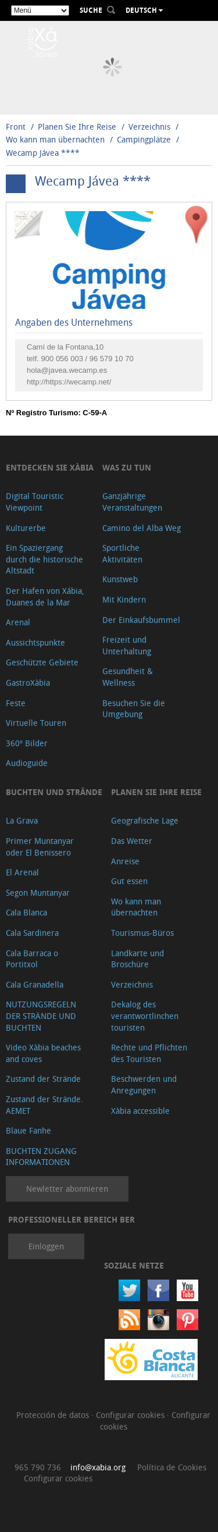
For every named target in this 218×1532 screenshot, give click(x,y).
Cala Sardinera (32, 932)
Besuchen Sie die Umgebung (133, 708)
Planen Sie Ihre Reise (77, 126)
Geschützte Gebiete (42, 662)
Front (16, 126)
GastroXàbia (28, 682)
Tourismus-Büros (142, 932)
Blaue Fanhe (28, 1130)
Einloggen (46, 1246)
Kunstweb (120, 579)
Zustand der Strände (43, 1078)
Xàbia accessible (140, 1110)
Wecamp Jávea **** (43, 152)
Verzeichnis (150, 126)
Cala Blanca (26, 912)
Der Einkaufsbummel (141, 619)
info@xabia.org (98, 1467)
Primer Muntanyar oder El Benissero (40, 846)
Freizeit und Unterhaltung (126, 645)
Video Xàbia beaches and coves (43, 1053)
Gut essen (129, 880)
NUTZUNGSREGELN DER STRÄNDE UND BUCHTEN (41, 1015)
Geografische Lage (144, 820)
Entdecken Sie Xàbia (50, 467)
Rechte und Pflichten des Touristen (149, 1053)
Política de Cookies (171, 1467)
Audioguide (27, 762)
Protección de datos (53, 1414)
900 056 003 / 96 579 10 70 (87, 358)
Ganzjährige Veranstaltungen (132, 501)
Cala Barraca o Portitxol (32, 958)
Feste (16, 702)
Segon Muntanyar (38, 892)
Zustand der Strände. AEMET (44, 1104)
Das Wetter (131, 840)
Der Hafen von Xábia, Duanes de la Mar (45, 596)
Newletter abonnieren (67, 1188)
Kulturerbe (26, 527)
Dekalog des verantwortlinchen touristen (144, 1015)
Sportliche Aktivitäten (122, 553)
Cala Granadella (34, 984)
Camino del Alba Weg (141, 527)
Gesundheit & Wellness (127, 676)
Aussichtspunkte (35, 642)
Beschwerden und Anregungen (144, 1084)
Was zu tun (126, 467)
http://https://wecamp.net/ (69, 381)
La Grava (22, 820)
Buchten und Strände (54, 791)
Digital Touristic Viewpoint (34, 501)
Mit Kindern (124, 599)
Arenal (18, 622)
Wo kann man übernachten (55, 139)
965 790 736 (38, 1467)
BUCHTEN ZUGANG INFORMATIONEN (41, 1156)
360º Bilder (27, 743)
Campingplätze (144, 139)
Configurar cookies (131, 1414)
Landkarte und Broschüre (137, 958)
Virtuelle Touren (36, 722)
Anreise (125, 861)
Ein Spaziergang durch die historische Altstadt (44, 559)
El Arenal (22, 872)
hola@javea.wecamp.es (67, 370)
